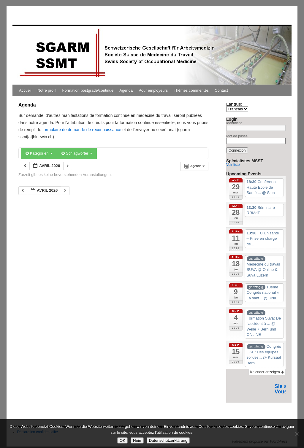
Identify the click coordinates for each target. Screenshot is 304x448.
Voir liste (233, 165)
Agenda (126, 90)
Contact (221, 90)
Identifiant (234, 123)
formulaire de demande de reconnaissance (81, 129)
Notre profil (46, 90)
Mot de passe (237, 136)
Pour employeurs (153, 90)
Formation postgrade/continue (88, 90)
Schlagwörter (76, 153)
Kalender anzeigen (267, 372)
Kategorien (39, 153)
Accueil (25, 90)
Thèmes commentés (191, 90)
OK (122, 440)
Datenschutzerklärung (168, 440)
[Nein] (297, 434)
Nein (137, 440)
